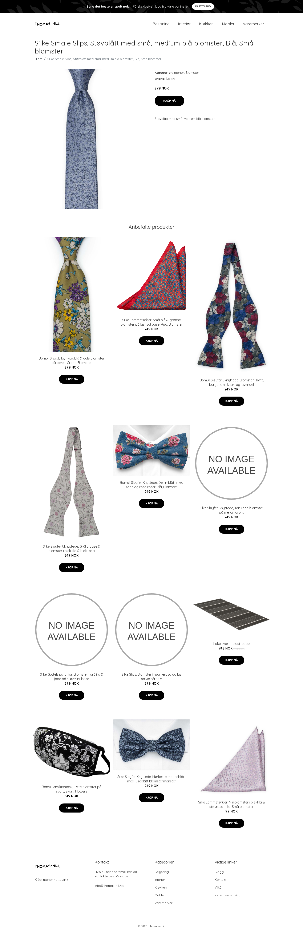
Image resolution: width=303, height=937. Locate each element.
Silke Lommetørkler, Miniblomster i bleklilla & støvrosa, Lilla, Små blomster (231, 808)
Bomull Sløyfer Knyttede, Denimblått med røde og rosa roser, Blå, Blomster (151, 488)
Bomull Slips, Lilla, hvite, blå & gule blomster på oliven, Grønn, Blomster (71, 364)
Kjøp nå (169, 104)
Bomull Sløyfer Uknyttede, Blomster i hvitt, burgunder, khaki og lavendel (231, 386)
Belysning (161, 25)
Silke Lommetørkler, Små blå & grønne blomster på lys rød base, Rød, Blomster (152, 325)
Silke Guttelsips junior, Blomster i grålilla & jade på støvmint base (71, 680)
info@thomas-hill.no (109, 889)
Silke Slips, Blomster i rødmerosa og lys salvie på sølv (151, 680)
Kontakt (220, 883)
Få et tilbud (203, 6)
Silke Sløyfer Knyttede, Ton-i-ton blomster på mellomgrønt (231, 514)
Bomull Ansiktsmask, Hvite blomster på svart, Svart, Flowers (71, 793)
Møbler (228, 25)
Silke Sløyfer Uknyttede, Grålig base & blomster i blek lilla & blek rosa (71, 552)
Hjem (38, 62)
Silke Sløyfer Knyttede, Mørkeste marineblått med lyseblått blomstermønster (151, 782)
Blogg (219, 875)
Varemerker (253, 25)
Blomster (192, 76)
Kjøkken (206, 25)
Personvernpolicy (227, 899)
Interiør (184, 25)
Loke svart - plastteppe (231, 647)
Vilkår (219, 891)
